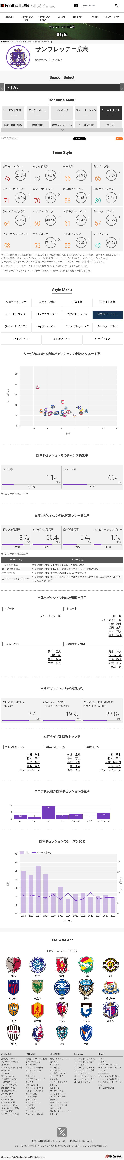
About (94, 17)
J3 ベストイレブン (82, 1082)
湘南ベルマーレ (32, 1085)
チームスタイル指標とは (68, 258)
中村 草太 (115, 631)
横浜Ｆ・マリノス (9, 1085)
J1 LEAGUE (6, 1054)
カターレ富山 (31, 1094)
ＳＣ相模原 (55, 1067)
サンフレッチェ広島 (10, 1108)
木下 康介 (114, 766)
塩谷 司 (116, 667)
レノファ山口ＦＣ (57, 1094)
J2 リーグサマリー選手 (84, 1070)
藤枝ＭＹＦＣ (31, 1099)
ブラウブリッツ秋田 (34, 1067)
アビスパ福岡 (7, 1111)
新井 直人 (54, 651)
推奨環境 (45, 1141)
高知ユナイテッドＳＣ (59, 1102)
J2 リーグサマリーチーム (85, 1067)
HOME (9, 17)
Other (100, 1054)
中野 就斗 (115, 623)
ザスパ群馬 (55, 1064)
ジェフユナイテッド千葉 (12, 1067)
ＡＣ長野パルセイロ (58, 1073)
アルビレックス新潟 (34, 1091)
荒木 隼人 (115, 651)
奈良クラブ (55, 1088)
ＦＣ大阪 (54, 1085)
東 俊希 (75, 766)
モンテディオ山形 (33, 1070)
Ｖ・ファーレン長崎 (10, 1114)
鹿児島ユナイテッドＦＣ (60, 1111)
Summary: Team (27, 18)
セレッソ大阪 (7, 1099)
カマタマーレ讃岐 (57, 1097)
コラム (101, 1059)
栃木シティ (30, 1076)
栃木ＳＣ (54, 1062)
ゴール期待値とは (106, 1088)
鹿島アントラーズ (9, 1059)
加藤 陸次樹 (113, 762)
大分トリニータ (32, 1111)
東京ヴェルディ (8, 1076)
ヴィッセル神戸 (8, 1102)
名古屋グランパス (9, 1091)
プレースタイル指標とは (109, 1076)
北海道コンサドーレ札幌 (36, 1059)
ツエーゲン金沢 (56, 1076)
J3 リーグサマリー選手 (84, 1079)
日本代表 (102, 1062)
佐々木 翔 (115, 655)
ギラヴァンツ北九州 (58, 1105)
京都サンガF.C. (7, 1094)
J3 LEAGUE (55, 1054)
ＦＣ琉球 (54, 1114)
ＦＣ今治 (29, 1105)
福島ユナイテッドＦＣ (59, 1059)
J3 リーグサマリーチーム (85, 1076)
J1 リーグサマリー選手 (84, 1062)
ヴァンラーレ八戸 (33, 1062)
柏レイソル (6, 1070)
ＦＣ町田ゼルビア (9, 1079)
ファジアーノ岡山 (9, 1105)
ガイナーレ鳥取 (56, 1091)
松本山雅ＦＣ (56, 1070)
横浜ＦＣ (29, 1082)
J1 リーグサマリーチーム (85, 1059)
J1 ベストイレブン (82, 1064)
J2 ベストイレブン (82, 1073)
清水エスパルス (8, 1088)
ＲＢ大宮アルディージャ (36, 1079)
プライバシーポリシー (60, 1141)
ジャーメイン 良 (50, 616)
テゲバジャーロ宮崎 (34, 1114)
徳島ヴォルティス (33, 1102)
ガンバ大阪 (6, 1097)
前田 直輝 (115, 627)
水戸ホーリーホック (10, 1062)
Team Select (111, 17)
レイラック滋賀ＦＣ (58, 1082)
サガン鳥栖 (30, 1108)
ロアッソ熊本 (56, 1108)
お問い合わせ (86, 1141)
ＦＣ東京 (5, 1073)
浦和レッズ (6, 1064)
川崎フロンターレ (9, 1082)
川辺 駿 (116, 616)
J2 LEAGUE (31, 1054)
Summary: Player (44, 18)
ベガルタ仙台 (31, 1064)
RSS (119, 138)
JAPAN (61, 17)
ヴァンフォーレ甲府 (34, 1088)
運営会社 (75, 1141)
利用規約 (36, 1141)
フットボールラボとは (108, 1064)
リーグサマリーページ (69, 261)
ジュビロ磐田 (31, 1097)
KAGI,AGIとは (104, 1073)
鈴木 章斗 (115, 635)
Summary (78, 1054)
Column (77, 17)
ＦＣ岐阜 (54, 1079)
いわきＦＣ (30, 1073)
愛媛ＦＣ (54, 1099)
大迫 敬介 (115, 659)
